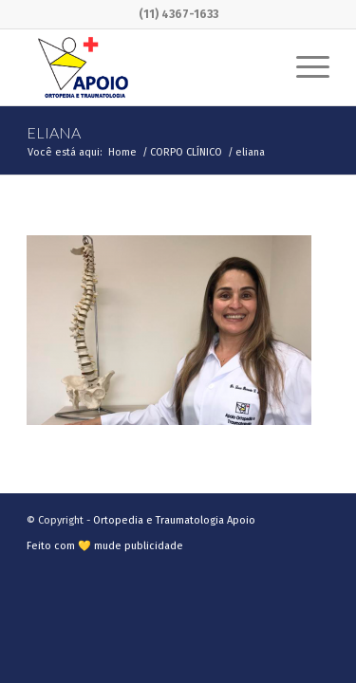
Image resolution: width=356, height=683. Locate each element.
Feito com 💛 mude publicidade (105, 546)
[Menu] (303, 67)
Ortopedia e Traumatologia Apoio (174, 520)
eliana (54, 132)
